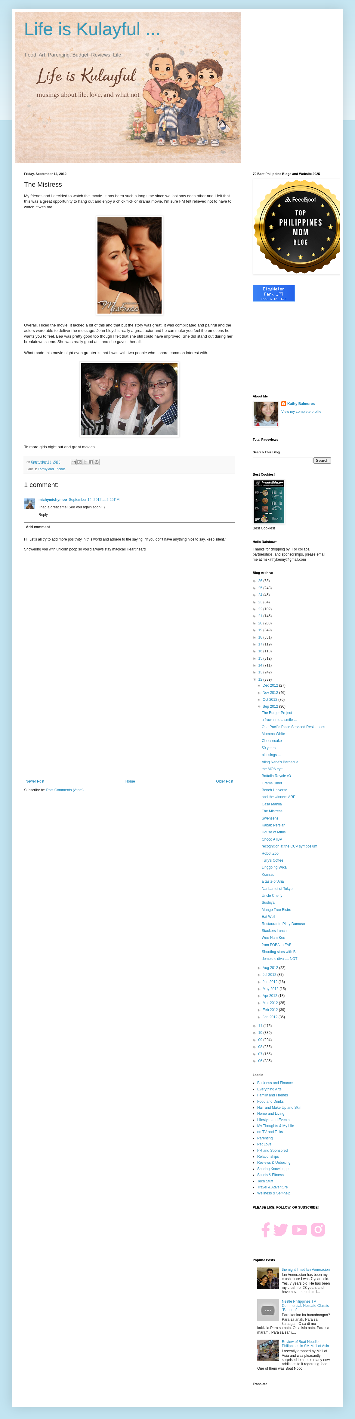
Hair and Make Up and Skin (279, 1107)
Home (130, 781)
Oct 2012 (270, 699)
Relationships (268, 1156)
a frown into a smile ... (279, 720)
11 (261, 1026)
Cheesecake (272, 741)
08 (261, 1047)
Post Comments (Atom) (65, 790)
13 (261, 672)
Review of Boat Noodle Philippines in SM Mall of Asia (305, 1344)
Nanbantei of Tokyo (277, 889)
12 (261, 679)
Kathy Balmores (301, 404)
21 (261, 616)
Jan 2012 (271, 1017)
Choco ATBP (272, 839)
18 (261, 637)
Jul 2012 (270, 975)
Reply (43, 515)
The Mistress (272, 811)
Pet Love (264, 1144)
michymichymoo (53, 500)
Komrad (268, 874)
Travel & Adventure (272, 1187)
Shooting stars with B (279, 952)
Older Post (224, 781)
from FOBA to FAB (277, 945)
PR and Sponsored (272, 1150)
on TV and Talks (270, 1132)
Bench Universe (274, 790)
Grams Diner (272, 783)
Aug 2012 (271, 968)
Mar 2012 (271, 1003)
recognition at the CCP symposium (289, 846)
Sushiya (268, 902)
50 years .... (271, 748)
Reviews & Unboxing (274, 1162)
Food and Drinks (270, 1101)
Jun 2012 (271, 982)
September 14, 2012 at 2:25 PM (94, 500)
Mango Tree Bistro (276, 910)
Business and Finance (275, 1083)
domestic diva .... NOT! (280, 959)
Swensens (270, 818)
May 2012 (271, 989)
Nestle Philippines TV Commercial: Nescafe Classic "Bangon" (305, 1305)
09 (261, 1040)
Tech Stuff (265, 1181)
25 (261, 588)
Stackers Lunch (274, 931)
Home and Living (270, 1113)
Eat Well (268, 917)
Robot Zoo (270, 853)
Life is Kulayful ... (92, 29)
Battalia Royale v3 (276, 776)
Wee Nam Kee (273, 938)
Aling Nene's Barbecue (280, 762)
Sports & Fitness (270, 1175)
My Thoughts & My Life (275, 1126)
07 (261, 1054)
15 (261, 658)
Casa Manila (272, 804)
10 (261, 1033)
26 (261, 581)
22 (261, 609)
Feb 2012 (271, 1010)
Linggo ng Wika (274, 867)
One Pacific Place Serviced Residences (293, 727)
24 (261, 595)
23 (261, 602)
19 (261, 630)
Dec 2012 (271, 685)
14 (261, 665)
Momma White (273, 734)
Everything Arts (269, 1089)
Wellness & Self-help (274, 1193)
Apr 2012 (270, 996)
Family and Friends (52, 469)
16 (261, 651)
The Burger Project (277, 713)
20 (261, 623)
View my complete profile (301, 411)
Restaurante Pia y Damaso (283, 924)
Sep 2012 (271, 706)
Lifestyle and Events (273, 1120)
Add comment (38, 527)
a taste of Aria (273, 881)
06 (261, 1061)
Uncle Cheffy (272, 895)
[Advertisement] (129, 730)
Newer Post (35, 781)
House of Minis (274, 832)
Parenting (265, 1138)
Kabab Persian (274, 825)
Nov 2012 (271, 693)
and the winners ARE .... (281, 797)
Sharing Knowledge (273, 1169)
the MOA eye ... (274, 769)
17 (261, 644)
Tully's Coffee (272, 860)
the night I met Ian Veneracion (306, 1269)
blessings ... (271, 755)
